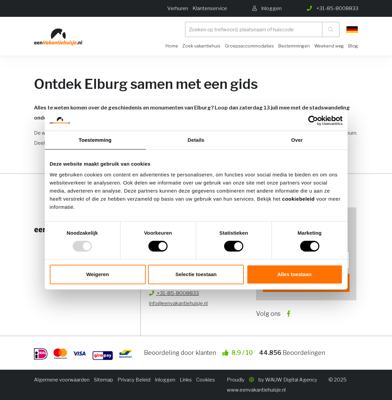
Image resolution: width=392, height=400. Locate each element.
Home (172, 45)
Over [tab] (297, 140)
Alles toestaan (294, 274)
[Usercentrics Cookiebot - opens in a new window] (313, 120)
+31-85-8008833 (174, 293)
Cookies (205, 380)
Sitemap (103, 380)
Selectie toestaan (196, 274)
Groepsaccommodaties (249, 45)
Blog (353, 45)
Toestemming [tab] (95, 140)
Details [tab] (196, 140)
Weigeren (97, 274)
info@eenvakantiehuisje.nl (178, 303)
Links (186, 380)
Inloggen (165, 380)
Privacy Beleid (133, 380)
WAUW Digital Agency (291, 380)
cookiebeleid (299, 199)
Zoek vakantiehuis (201, 45)
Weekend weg (329, 45)
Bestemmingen (294, 45)
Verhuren (177, 8)
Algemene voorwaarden (62, 380)
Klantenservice (209, 8)
